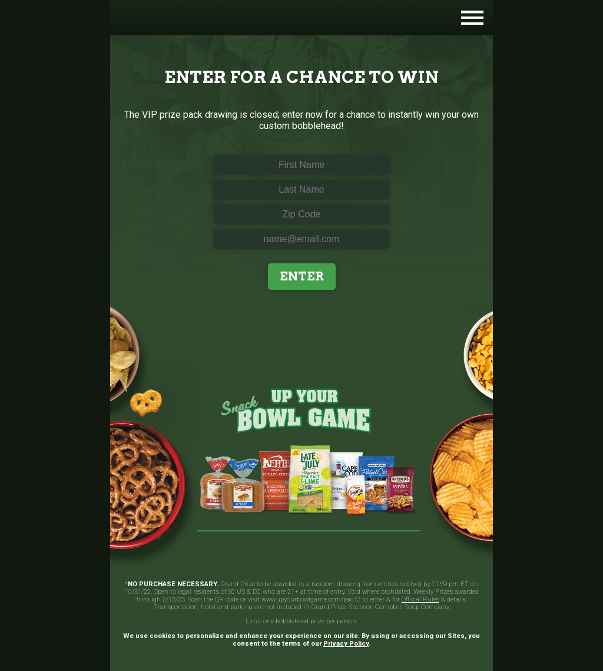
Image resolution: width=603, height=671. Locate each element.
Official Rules (420, 599)
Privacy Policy (346, 643)
